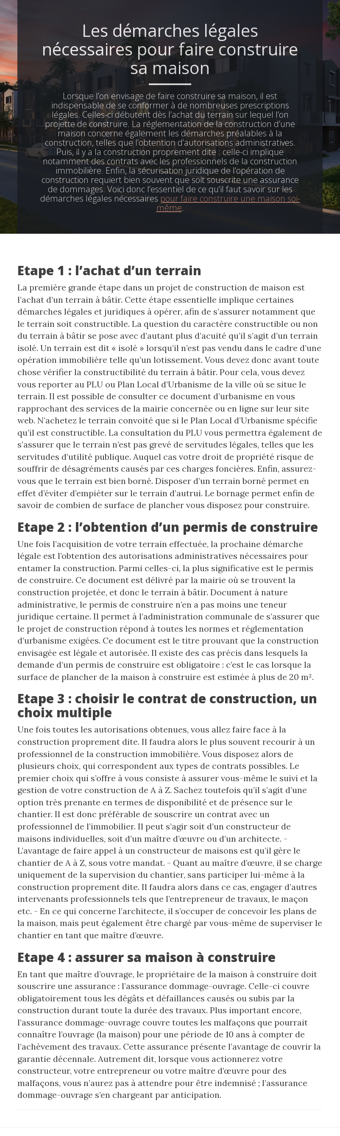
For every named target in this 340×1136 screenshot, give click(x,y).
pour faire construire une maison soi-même (228, 203)
